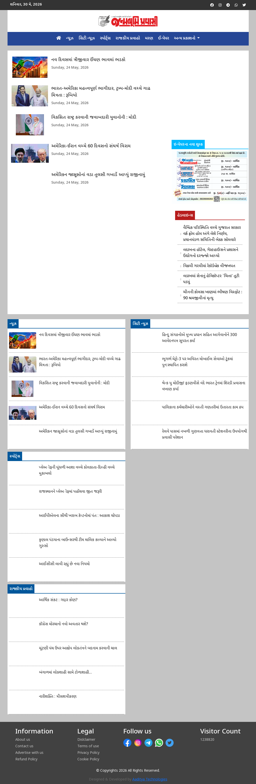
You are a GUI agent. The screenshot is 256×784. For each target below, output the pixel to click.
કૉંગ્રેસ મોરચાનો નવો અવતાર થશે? (63, 624)
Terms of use (88, 746)
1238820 (207, 739)
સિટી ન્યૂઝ (87, 38)
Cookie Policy (88, 759)
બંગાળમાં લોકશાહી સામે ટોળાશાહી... (65, 672)
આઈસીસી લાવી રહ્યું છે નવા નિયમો (64, 564)
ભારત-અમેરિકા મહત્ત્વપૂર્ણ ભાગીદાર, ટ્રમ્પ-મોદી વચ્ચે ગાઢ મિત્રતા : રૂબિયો (100, 92)
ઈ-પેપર (163, 38)
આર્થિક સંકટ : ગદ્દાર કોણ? (58, 600)
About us (22, 739)
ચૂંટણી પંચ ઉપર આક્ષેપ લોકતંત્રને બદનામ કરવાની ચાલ (78, 648)
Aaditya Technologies (149, 779)
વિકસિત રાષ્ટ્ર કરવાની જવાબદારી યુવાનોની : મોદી (93, 117)
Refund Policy (26, 759)
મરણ (149, 38)
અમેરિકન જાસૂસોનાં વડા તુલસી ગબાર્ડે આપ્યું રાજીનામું (98, 175)
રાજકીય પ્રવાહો (128, 38)
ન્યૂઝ (70, 38)
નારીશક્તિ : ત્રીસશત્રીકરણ (57, 696)
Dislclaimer (86, 739)
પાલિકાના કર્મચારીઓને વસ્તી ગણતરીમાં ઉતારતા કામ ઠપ (202, 407)
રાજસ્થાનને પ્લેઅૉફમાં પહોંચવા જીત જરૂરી (70, 491)
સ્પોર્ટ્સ (105, 38)
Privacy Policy (88, 752)
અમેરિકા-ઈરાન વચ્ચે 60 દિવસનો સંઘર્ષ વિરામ (91, 146)
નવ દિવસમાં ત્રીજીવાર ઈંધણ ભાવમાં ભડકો (88, 60)
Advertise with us (29, 752)
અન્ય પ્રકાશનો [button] (185, 38)
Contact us (24, 746)
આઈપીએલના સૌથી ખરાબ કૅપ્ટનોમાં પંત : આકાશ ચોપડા (79, 516)
